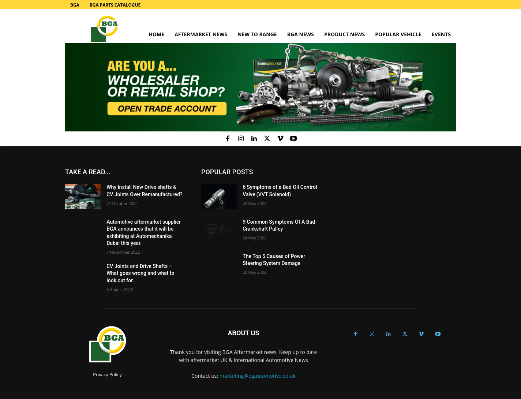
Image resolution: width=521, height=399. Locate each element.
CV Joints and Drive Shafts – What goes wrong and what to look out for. (140, 273)
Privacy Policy (107, 375)
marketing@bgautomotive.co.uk (258, 375)
